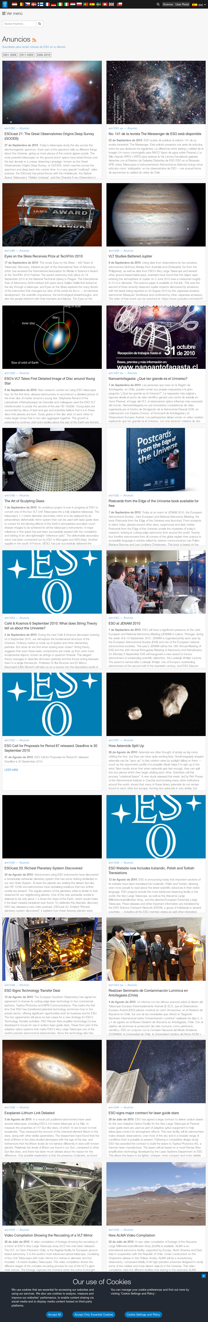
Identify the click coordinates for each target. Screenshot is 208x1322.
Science (168, 4)
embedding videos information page (112, 827)
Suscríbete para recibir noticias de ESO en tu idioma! (33, 47)
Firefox (17, 910)
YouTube (9, 819)
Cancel (34, 977)
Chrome (17, 902)
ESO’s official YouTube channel (100, 819)
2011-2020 (26, 54)
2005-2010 (43, 54)
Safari (16, 914)
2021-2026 (9, 54)
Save (14, 977)
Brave (16, 898)
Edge (16, 906)
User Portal (182, 4)
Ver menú (12, 13)
